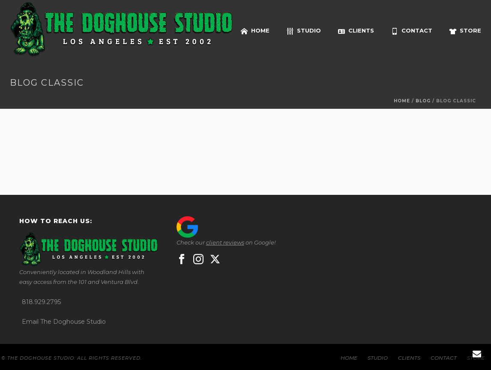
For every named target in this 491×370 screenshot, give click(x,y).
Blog (423, 101)
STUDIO (304, 31)
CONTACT (411, 31)
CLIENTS (356, 31)
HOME (255, 31)
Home (402, 101)
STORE (465, 31)
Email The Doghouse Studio (64, 321)
